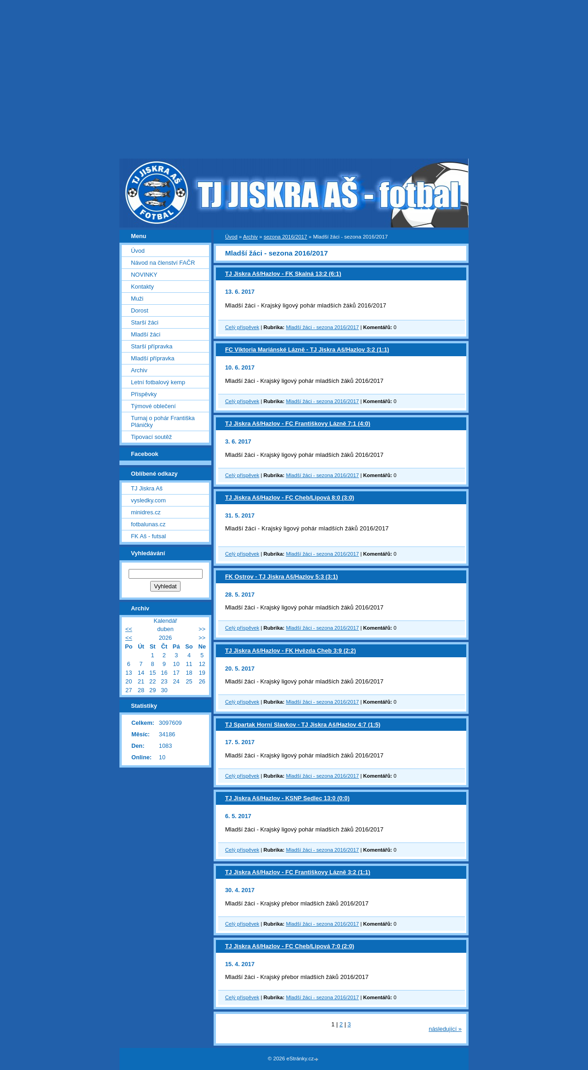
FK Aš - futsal (148, 536)
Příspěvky (144, 394)
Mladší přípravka (153, 358)
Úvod (231, 236)
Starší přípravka (151, 346)
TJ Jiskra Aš (147, 488)
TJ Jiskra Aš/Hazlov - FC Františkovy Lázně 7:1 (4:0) (297, 423)
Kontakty (142, 286)
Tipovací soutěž (151, 436)
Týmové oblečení (153, 406)
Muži (137, 298)
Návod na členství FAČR (163, 262)
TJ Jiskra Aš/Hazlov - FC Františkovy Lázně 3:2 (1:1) (297, 872)
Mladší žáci (145, 334)
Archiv (250, 236)
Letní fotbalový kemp (158, 382)
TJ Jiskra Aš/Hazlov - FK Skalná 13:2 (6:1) (283, 273)
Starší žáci (144, 322)
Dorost (139, 310)
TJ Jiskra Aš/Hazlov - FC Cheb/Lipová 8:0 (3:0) (289, 497)
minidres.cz (146, 512)
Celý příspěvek (242, 327)
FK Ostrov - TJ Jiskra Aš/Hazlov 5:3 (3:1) (281, 576)
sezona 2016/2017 (285, 236)
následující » (445, 1028)
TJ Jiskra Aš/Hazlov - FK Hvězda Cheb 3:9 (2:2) (290, 650)
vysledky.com (148, 500)
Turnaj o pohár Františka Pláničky (163, 421)
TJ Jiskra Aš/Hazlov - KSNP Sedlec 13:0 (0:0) (287, 798)
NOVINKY (144, 274)
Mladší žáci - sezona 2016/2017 (322, 327)
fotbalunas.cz (148, 524)
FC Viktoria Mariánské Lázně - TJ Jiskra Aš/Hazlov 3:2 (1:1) (307, 349)
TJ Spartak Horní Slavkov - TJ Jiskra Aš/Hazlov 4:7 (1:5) (302, 724)
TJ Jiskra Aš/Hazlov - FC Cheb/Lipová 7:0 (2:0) (289, 946)
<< (128, 629)
